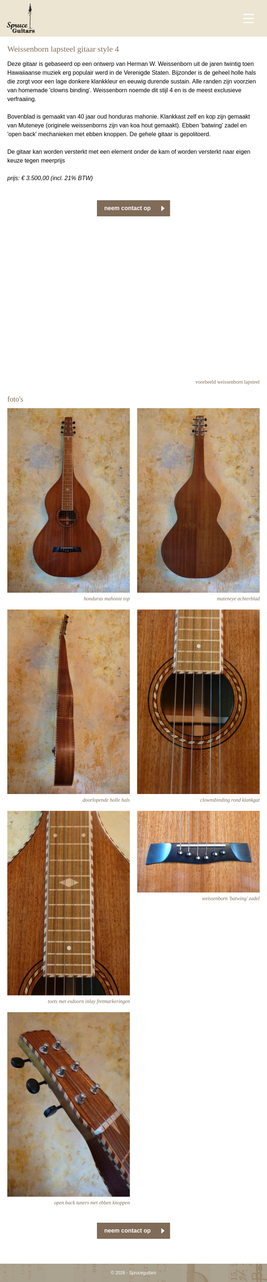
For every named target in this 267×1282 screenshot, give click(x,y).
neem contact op (127, 208)
